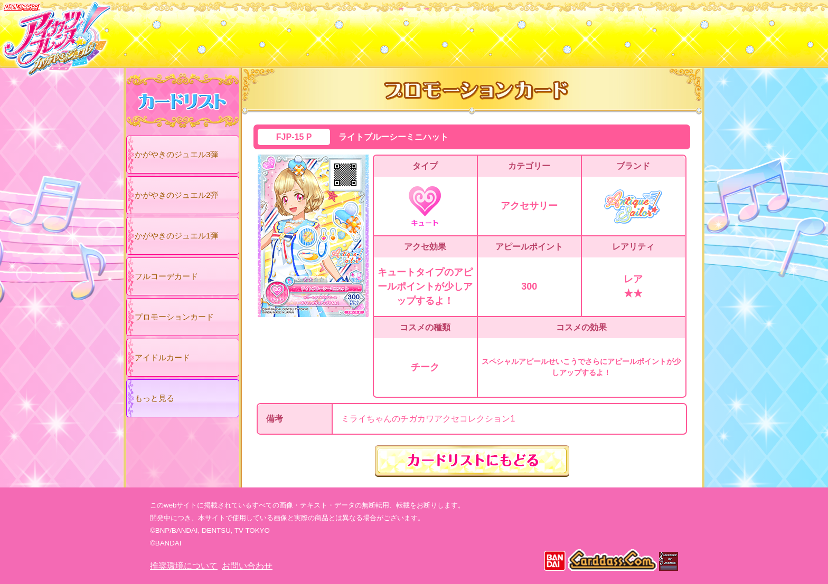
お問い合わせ (247, 565)
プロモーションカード (174, 316)
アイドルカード (162, 357)
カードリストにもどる (472, 461)
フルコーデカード (166, 276)
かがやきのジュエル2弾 (176, 194)
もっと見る (154, 398)
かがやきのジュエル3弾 (176, 154)
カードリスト (346, 31)
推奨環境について (184, 565)
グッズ (481, 31)
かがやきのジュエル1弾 (176, 235)
